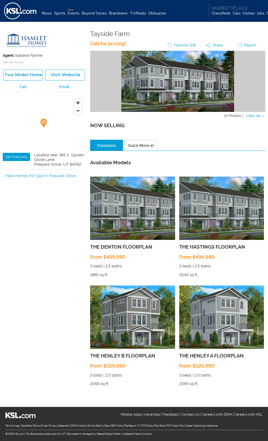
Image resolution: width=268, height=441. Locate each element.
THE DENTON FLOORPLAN (121, 247)
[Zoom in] (78, 103)
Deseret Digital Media (108, 434)
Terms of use (12, 425)
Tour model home (23, 75)
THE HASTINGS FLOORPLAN (212, 247)
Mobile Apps (131, 414)
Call (23, 87)
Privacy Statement (59, 425)
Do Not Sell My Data (99, 425)
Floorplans (106, 145)
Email (64, 87)
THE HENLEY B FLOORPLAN (122, 356)
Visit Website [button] (65, 75)
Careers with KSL (248, 414)
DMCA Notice (78, 425)
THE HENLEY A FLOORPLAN (211, 356)
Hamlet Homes (13, 62)
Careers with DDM (217, 414)
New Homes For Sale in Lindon (33, 182)
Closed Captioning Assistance (201, 425)
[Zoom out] (78, 111)
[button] (216, 45)
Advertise (152, 414)
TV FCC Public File (148, 425)
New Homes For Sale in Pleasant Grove (41, 176)
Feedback (170, 414)
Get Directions (16, 157)
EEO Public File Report (123, 425)
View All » (255, 116)
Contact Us (190, 414)
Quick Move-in (141, 145)
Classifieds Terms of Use (34, 425)
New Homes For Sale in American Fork (40, 189)
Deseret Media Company (138, 434)
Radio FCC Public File (171, 425)
